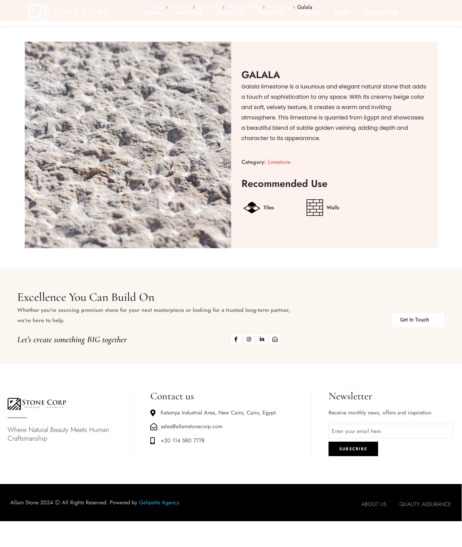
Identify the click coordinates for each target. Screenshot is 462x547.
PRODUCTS (230, 13)
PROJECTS (272, 13)
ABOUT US (188, 13)
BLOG (341, 13)
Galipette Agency (159, 502)
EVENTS (309, 13)
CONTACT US (380, 13)
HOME (152, 13)
